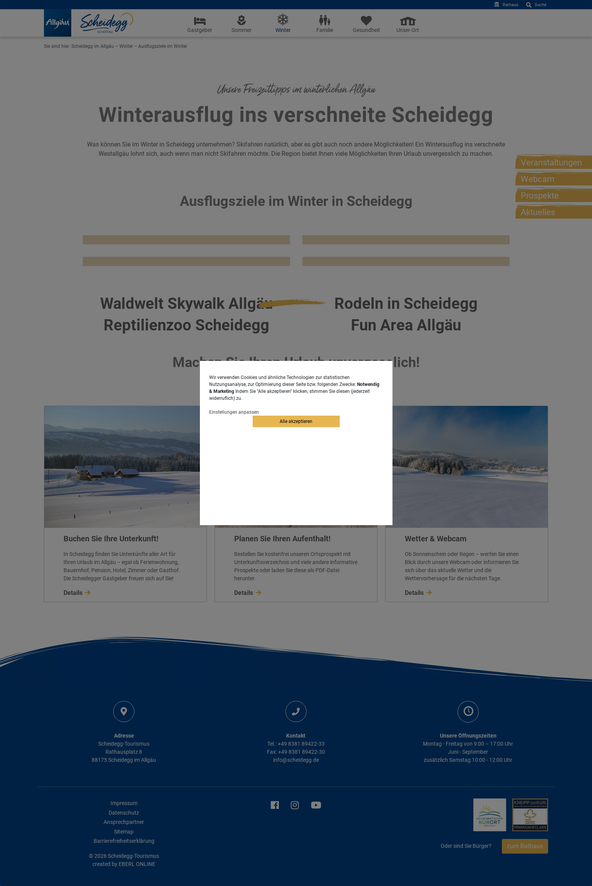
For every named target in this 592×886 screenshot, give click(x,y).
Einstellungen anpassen (234, 412)
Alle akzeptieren (296, 421)
